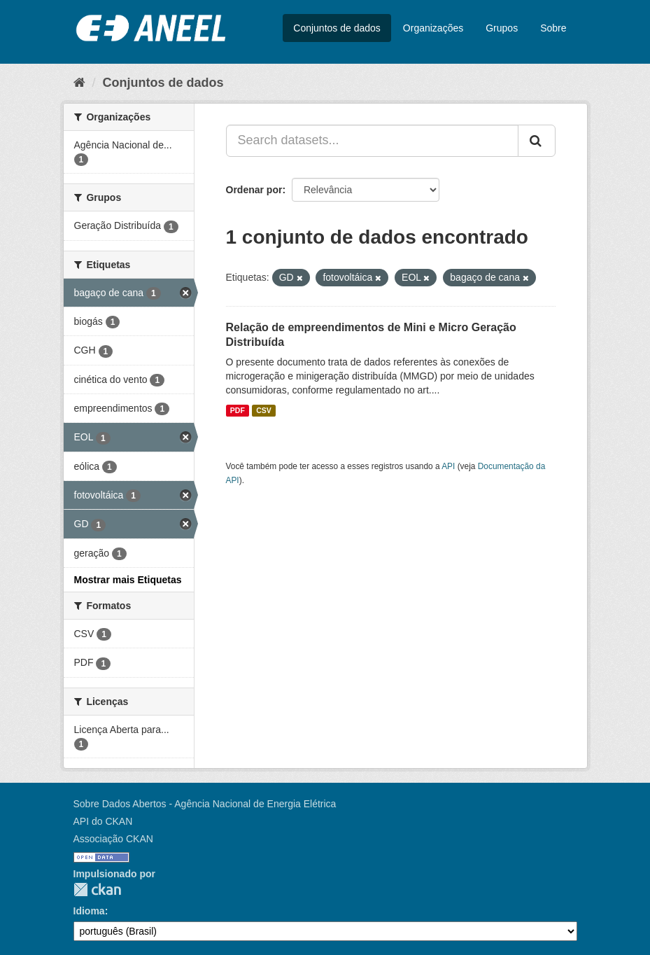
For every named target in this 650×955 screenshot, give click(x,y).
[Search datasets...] (372, 141)
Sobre (553, 28)
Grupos (502, 28)
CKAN (97, 889)
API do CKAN (103, 821)
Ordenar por (254, 189)
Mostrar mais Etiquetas (128, 579)
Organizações (433, 28)
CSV (263, 410)
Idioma (89, 910)
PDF (237, 410)
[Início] (79, 83)
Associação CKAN (113, 838)
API (448, 466)
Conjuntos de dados (337, 28)
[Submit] (537, 141)
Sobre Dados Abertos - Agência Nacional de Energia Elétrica (205, 803)
